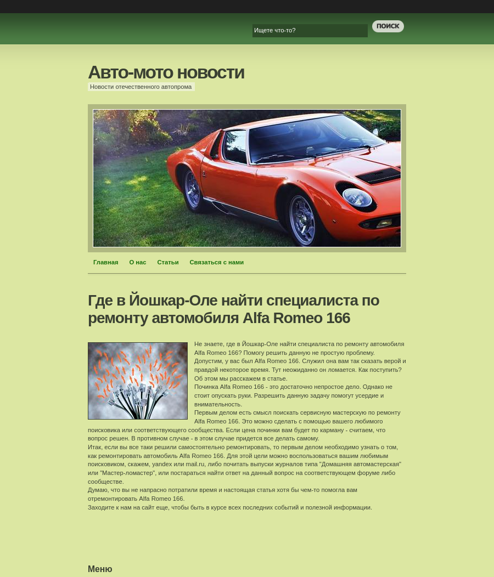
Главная (106, 262)
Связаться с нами (217, 262)
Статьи (168, 262)
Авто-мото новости (166, 72)
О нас (138, 262)
